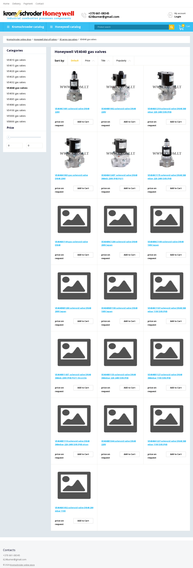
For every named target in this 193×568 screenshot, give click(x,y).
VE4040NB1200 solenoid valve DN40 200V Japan (73, 310)
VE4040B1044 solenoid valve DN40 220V (118, 443)
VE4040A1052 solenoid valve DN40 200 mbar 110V (74, 509)
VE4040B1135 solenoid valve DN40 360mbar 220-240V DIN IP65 (118, 376)
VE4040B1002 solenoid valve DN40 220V (118, 110)
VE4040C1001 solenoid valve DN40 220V (72, 110)
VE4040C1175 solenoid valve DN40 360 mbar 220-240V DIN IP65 (167, 177)
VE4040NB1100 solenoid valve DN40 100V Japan (119, 310)
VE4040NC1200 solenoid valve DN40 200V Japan (119, 243)
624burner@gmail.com (104, 17)
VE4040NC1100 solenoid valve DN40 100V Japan (166, 243)
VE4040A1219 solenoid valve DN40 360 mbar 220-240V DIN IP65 (167, 110)
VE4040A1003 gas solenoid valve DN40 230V (71, 177)
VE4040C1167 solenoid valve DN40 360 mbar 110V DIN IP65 (167, 310)
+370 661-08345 (99, 13)
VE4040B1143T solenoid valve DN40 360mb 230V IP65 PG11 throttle (73, 376)
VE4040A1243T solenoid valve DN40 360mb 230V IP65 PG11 (119, 177)
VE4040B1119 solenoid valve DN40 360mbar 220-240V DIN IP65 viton (72, 443)
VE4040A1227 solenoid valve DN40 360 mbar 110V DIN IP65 (167, 443)
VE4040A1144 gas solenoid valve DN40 (71, 243)
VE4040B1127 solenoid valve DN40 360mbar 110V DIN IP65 (165, 376)
